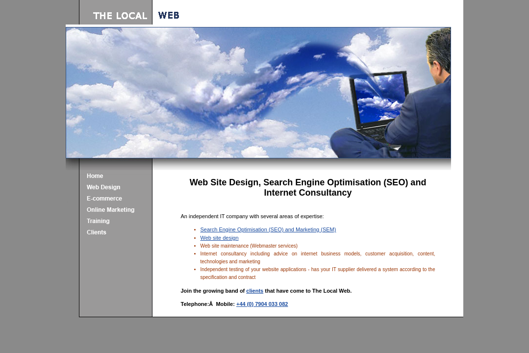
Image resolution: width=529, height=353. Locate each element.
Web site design (220, 238)
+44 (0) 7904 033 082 (262, 304)
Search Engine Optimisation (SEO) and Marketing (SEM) (268, 229)
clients (254, 291)
